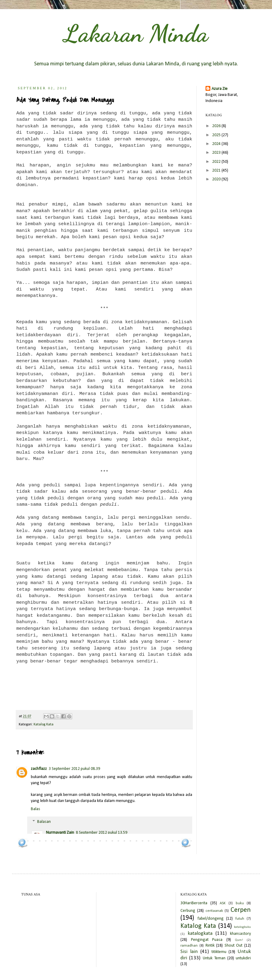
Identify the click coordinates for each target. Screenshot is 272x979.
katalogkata (200, 933)
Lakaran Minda (136, 33)
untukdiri (243, 958)
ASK (222, 903)
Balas (35, 809)
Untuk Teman (214, 958)
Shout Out (234, 945)
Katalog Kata (43, 724)
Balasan (44, 822)
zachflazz (39, 769)
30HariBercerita (193, 903)
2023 (217, 152)
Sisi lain (189, 951)
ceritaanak (214, 911)
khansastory (240, 933)
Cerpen (241, 910)
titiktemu (219, 952)
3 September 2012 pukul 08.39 (74, 769)
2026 (217, 126)
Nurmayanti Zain (60, 832)
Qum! (239, 940)
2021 (217, 170)
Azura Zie (220, 89)
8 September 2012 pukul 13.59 (101, 832)
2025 (217, 135)
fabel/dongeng (210, 918)
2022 (217, 161)
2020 (217, 179)
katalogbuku (242, 927)
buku (240, 903)
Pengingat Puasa (207, 940)
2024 (217, 144)
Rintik (210, 945)
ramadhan (189, 946)
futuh (239, 919)
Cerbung (187, 910)
